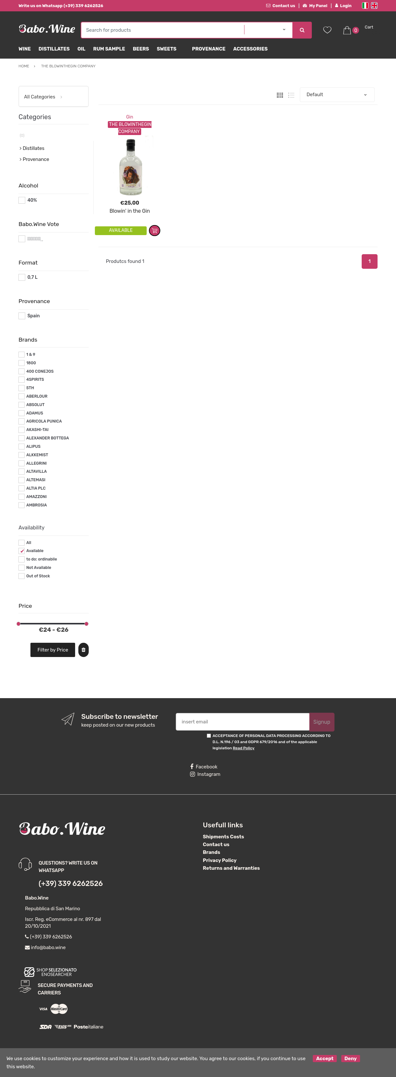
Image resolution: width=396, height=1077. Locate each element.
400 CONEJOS (39, 371)
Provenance (208, 49)
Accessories (250, 49)
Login (343, 5)
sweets (166, 49)
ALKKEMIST (37, 455)
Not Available (38, 567)
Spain (34, 316)
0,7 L (33, 277)
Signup (321, 722)
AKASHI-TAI (37, 429)
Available (34, 551)
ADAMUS (34, 413)
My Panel (315, 5)
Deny (351, 1058)
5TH (30, 388)
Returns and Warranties (231, 868)
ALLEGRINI (36, 463)
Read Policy (244, 748)
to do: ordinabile (41, 559)
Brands (211, 852)
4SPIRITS (35, 379)
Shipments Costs (223, 837)
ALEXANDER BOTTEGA (47, 438)
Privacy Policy (220, 860)
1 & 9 (30, 354)
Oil (81, 49)
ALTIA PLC (36, 488)
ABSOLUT (35, 404)
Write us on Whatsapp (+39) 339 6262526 (60, 5)
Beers (141, 49)
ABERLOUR (36, 396)
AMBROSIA (36, 505)
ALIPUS (33, 446)
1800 (31, 363)
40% (32, 200)
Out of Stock (38, 576)
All (28, 542)
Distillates (54, 49)
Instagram (205, 774)
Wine (24, 49)
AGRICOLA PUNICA (44, 421)
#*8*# (34, 239)
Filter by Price (53, 650)
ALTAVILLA (36, 471)
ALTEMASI (35, 480)
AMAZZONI (36, 496)
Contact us (280, 5)
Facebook (203, 767)
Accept (325, 1058)
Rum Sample (109, 49)
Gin (129, 117)
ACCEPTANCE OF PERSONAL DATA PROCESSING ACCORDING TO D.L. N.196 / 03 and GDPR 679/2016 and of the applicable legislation (271, 742)
